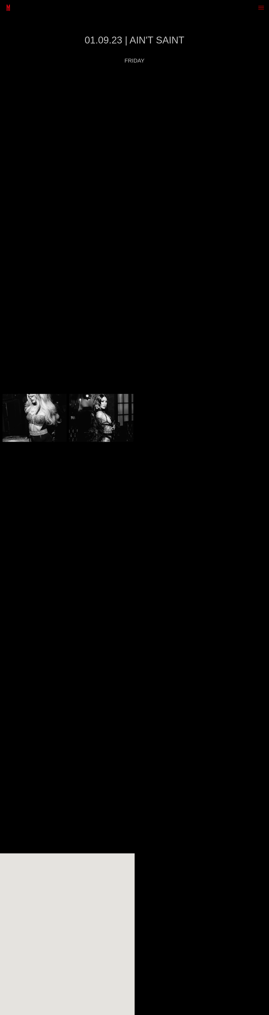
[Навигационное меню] (261, 7)
